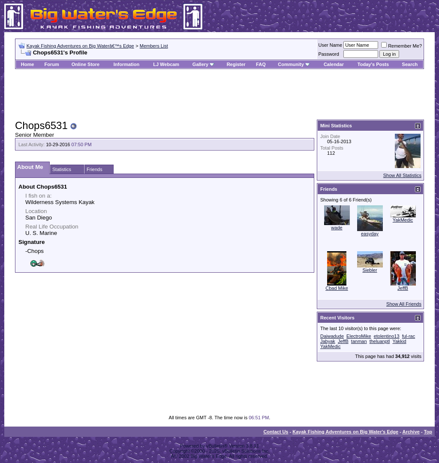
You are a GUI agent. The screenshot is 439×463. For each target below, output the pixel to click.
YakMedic (403, 219)
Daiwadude (332, 336)
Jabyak (327, 341)
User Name (331, 45)
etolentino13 (387, 336)
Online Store (85, 64)
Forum (52, 64)
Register (236, 64)
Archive (411, 431)
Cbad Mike (336, 288)
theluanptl (380, 341)
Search (410, 64)
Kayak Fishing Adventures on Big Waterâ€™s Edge (80, 45)
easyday (370, 233)
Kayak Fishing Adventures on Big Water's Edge (345, 431)
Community (294, 64)
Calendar (334, 64)
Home (27, 64)
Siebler (369, 270)
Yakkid (399, 341)
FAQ (261, 64)
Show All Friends (403, 304)
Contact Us (275, 431)
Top (428, 431)
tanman (359, 341)
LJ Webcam (166, 64)
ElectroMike (358, 336)
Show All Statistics (402, 175)
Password (329, 54)
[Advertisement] (219, 94)
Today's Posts (373, 64)
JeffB (402, 288)
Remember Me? (401, 45)
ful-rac (408, 336)
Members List (154, 45)
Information (127, 64)
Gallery (200, 64)
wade (336, 227)
